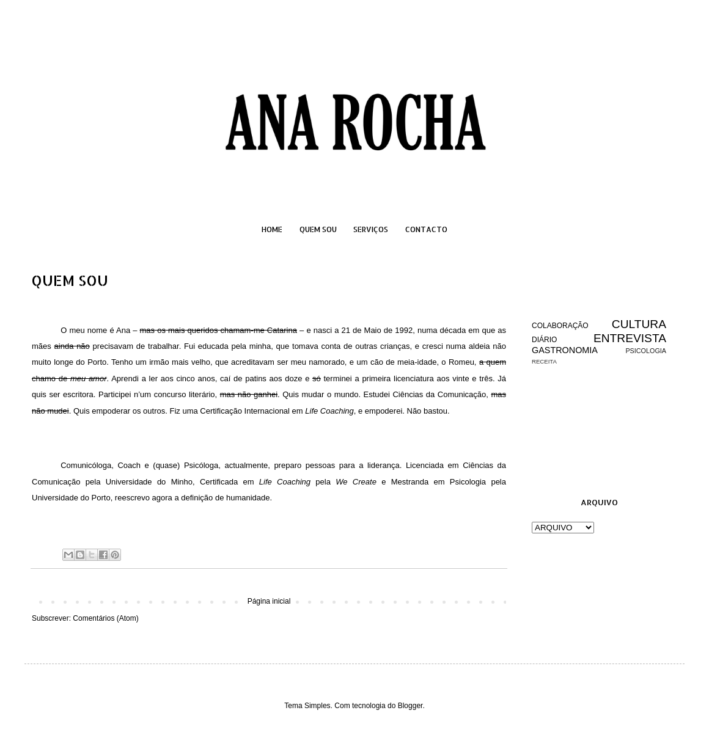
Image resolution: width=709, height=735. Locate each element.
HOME (272, 229)
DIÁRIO (544, 339)
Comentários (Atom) (105, 618)
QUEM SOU (318, 229)
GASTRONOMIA (565, 350)
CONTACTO (426, 229)
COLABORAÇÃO (560, 325)
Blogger (410, 705)
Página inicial (269, 601)
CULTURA (639, 324)
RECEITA (544, 361)
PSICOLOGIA (645, 350)
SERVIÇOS (370, 229)
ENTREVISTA (629, 338)
